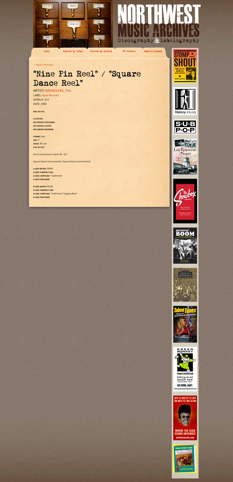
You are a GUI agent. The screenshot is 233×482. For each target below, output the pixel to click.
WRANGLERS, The (58, 90)
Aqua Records (50, 95)
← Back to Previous (43, 64)
